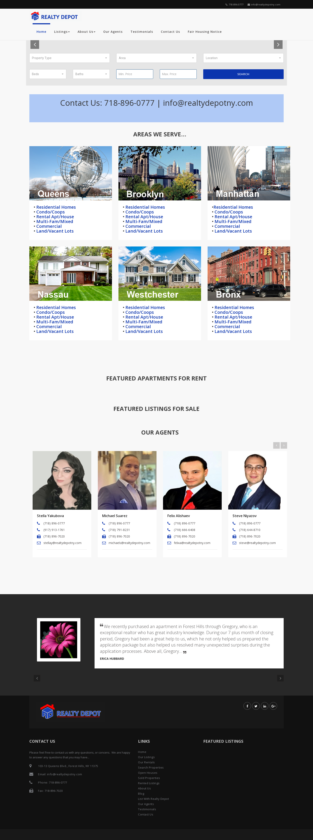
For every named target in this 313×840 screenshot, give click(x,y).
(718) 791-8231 (119, 530)
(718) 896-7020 (54, 536)
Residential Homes (55, 207)
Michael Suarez (114, 515)
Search (243, 74)
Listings (62, 32)
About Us (86, 32)
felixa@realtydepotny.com (192, 543)
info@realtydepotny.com (264, 4)
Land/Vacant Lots (54, 231)
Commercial (48, 226)
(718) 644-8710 (249, 530)
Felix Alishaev (178, 515)
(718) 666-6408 (184, 530)
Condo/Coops (50, 212)
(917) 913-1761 (54, 530)
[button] (69, 58)
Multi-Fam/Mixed (54, 221)
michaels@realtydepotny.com (129, 543)
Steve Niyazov (245, 515)
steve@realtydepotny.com (257, 543)
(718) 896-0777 (54, 523)
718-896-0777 (234, 4)
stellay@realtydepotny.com (62, 543)
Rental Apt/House (54, 217)
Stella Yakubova (50, 515)
